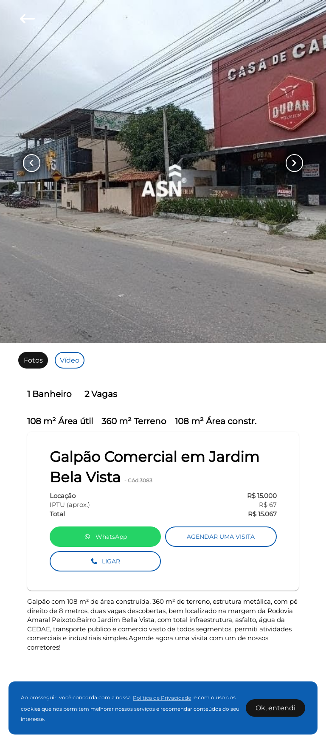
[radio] (33, 360)
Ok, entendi (275, 708)
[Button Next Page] (292, 163)
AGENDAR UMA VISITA (221, 536)
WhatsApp (105, 536)
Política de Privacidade (162, 698)
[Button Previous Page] (34, 163)
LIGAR (105, 561)
